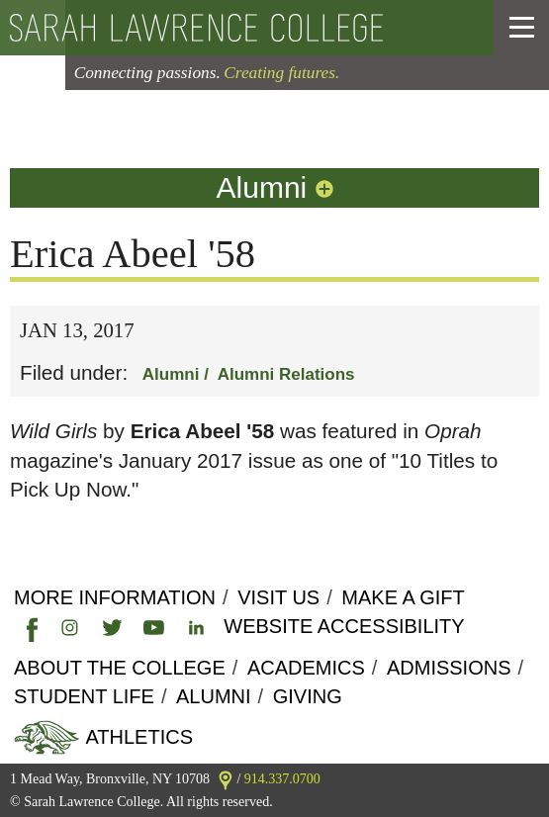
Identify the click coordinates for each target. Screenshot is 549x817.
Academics (306, 668)
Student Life (84, 696)
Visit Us (278, 597)
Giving (307, 696)
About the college (120, 668)
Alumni (277, 187)
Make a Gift (402, 597)
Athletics (137, 737)
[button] (522, 27)
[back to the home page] (238, 28)
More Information (115, 597)
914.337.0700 (282, 779)
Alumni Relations (286, 374)
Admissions (449, 668)
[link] (28, 626)
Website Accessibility (344, 626)
